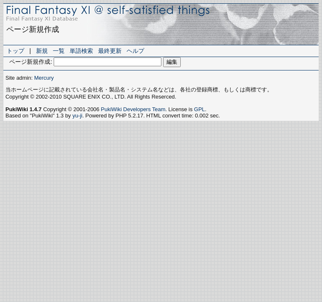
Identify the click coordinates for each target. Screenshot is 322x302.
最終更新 (110, 50)
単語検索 (81, 50)
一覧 (59, 50)
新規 (42, 50)
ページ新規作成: (30, 61)
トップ (15, 50)
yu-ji (78, 115)
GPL (199, 109)
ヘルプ (135, 50)
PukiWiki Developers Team (133, 109)
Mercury (44, 78)
